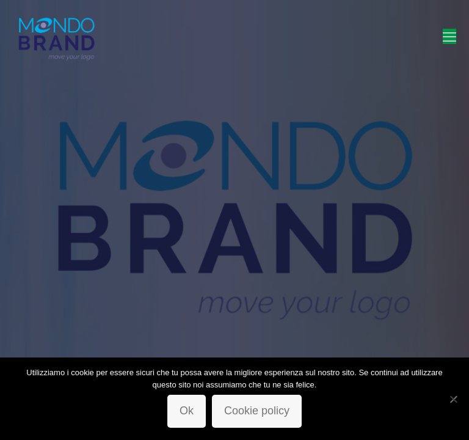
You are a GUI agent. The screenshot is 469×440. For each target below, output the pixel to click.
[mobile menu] (449, 36)
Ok (187, 411)
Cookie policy (256, 411)
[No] (454, 399)
